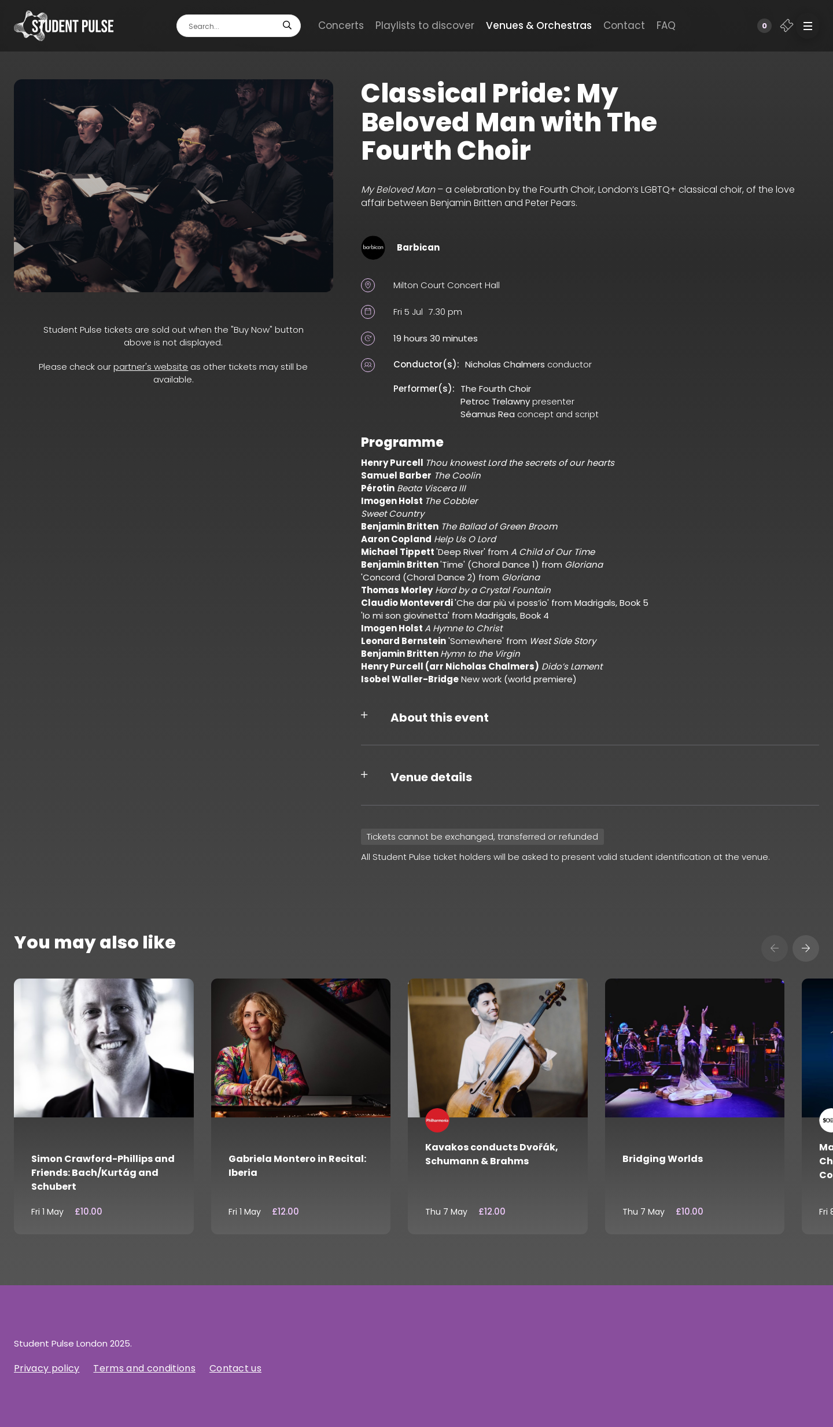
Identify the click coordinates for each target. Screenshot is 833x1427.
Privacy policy (46, 1368)
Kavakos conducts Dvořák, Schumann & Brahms (491, 1154)
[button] (807, 26)
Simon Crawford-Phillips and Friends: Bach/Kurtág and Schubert (103, 1172)
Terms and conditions (144, 1368)
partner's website (150, 367)
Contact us (235, 1368)
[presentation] (774, 948)
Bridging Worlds (662, 1158)
